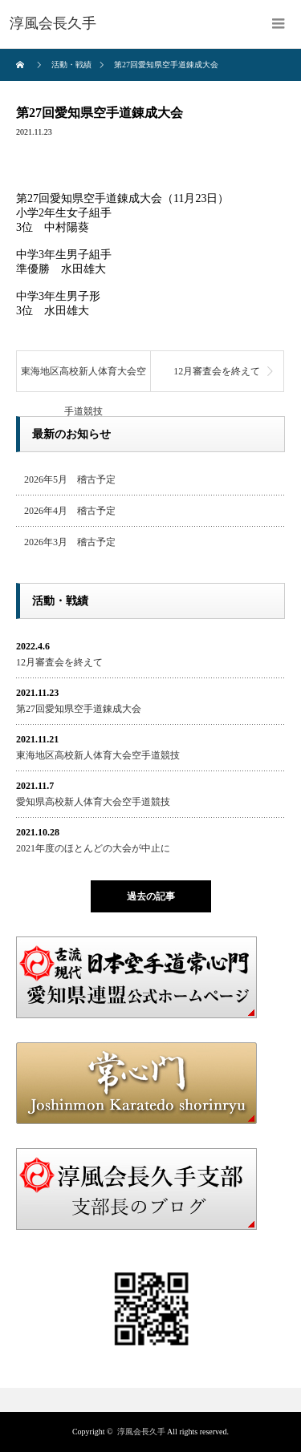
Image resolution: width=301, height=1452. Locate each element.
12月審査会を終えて (216, 371)
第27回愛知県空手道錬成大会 (78, 708)
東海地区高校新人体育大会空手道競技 (83, 378)
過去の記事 (151, 896)
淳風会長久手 (141, 1431)
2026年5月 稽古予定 (70, 479)
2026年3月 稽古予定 (70, 542)
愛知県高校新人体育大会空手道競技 (93, 801)
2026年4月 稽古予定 (70, 510)
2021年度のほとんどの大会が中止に (93, 848)
